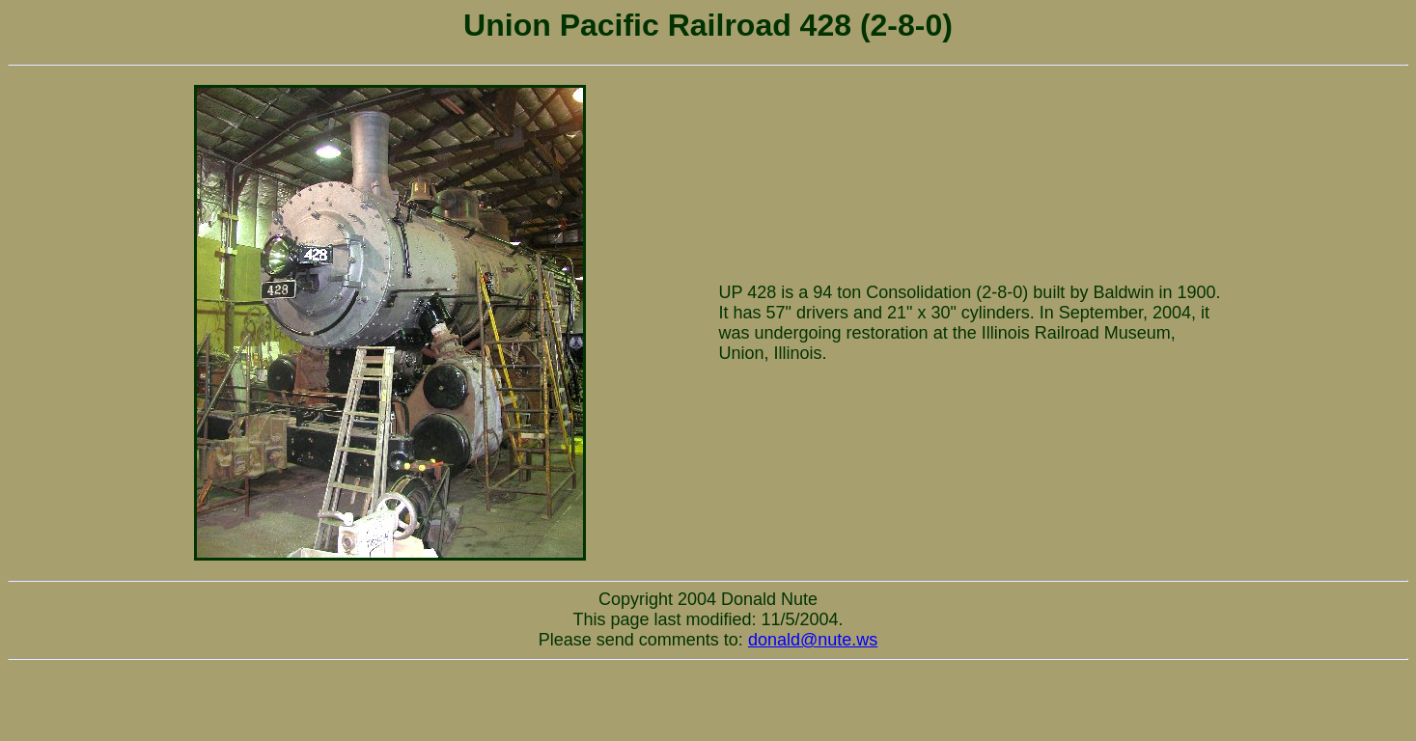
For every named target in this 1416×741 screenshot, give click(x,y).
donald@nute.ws (812, 639)
